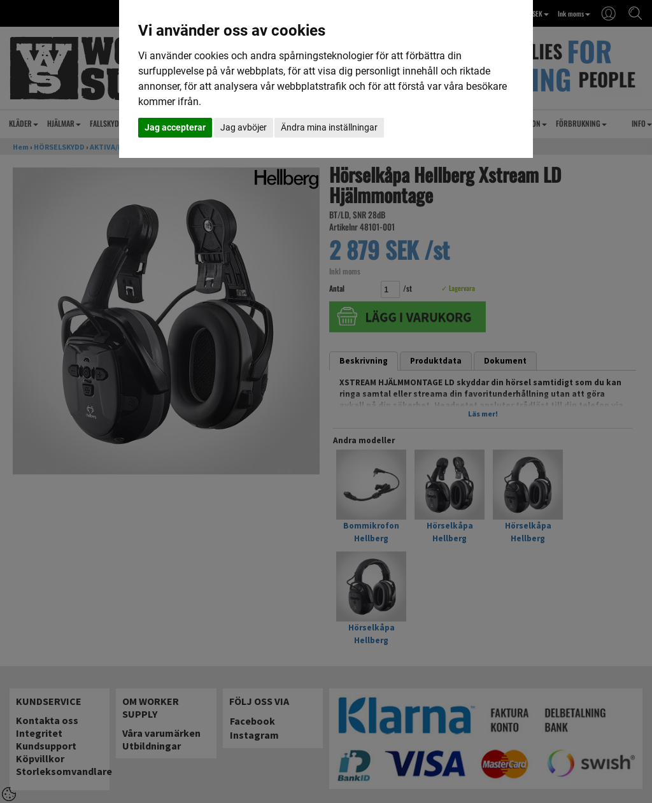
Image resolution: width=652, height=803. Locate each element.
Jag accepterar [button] (175, 127)
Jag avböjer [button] (243, 127)
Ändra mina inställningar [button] (329, 127)
